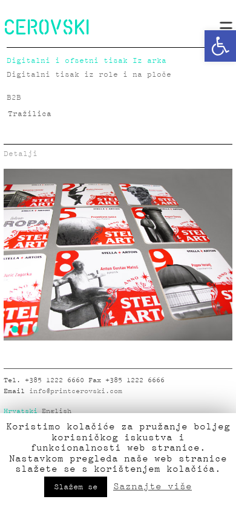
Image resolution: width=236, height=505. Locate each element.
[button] (220, 46)
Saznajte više (152, 486)
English (56, 411)
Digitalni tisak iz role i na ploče (89, 75)
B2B (14, 98)
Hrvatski (21, 411)
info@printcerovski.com (75, 391)
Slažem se (75, 487)
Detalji (21, 154)
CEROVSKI (47, 26)
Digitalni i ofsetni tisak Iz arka (86, 61)
